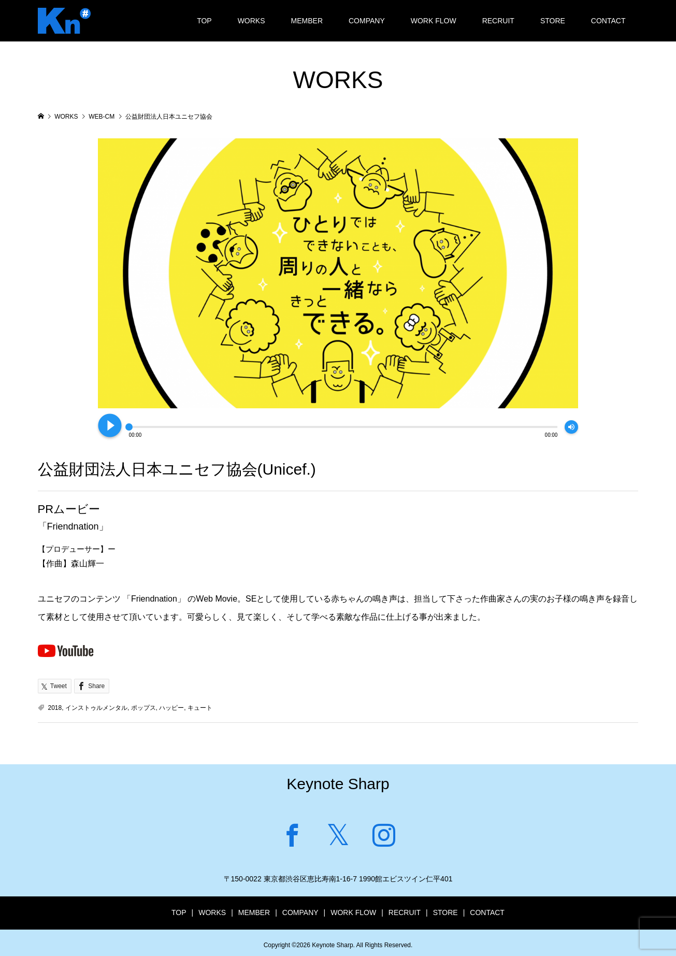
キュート (200, 707)
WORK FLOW (433, 21)
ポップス (143, 707)
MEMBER (307, 21)
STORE (552, 21)
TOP (204, 21)
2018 (55, 707)
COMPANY (367, 21)
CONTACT (608, 21)
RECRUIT (498, 21)
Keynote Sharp (337, 783)
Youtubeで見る (66, 650)
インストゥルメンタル (96, 707)
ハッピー (171, 707)
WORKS (251, 21)
